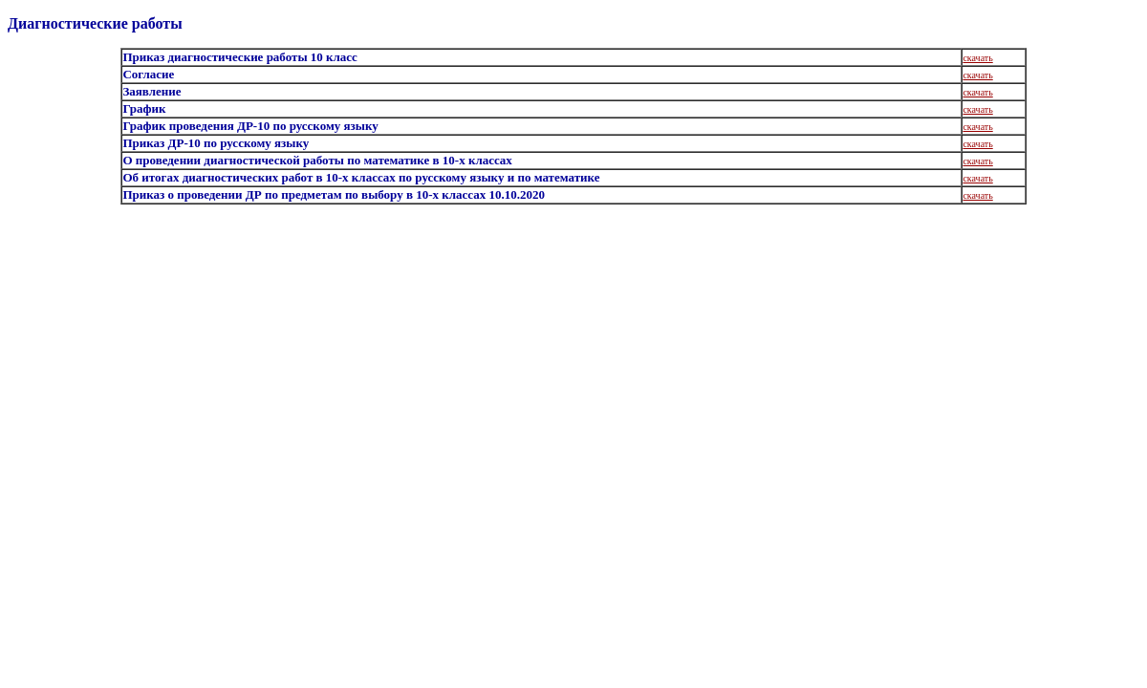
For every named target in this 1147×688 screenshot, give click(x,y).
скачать (977, 58)
